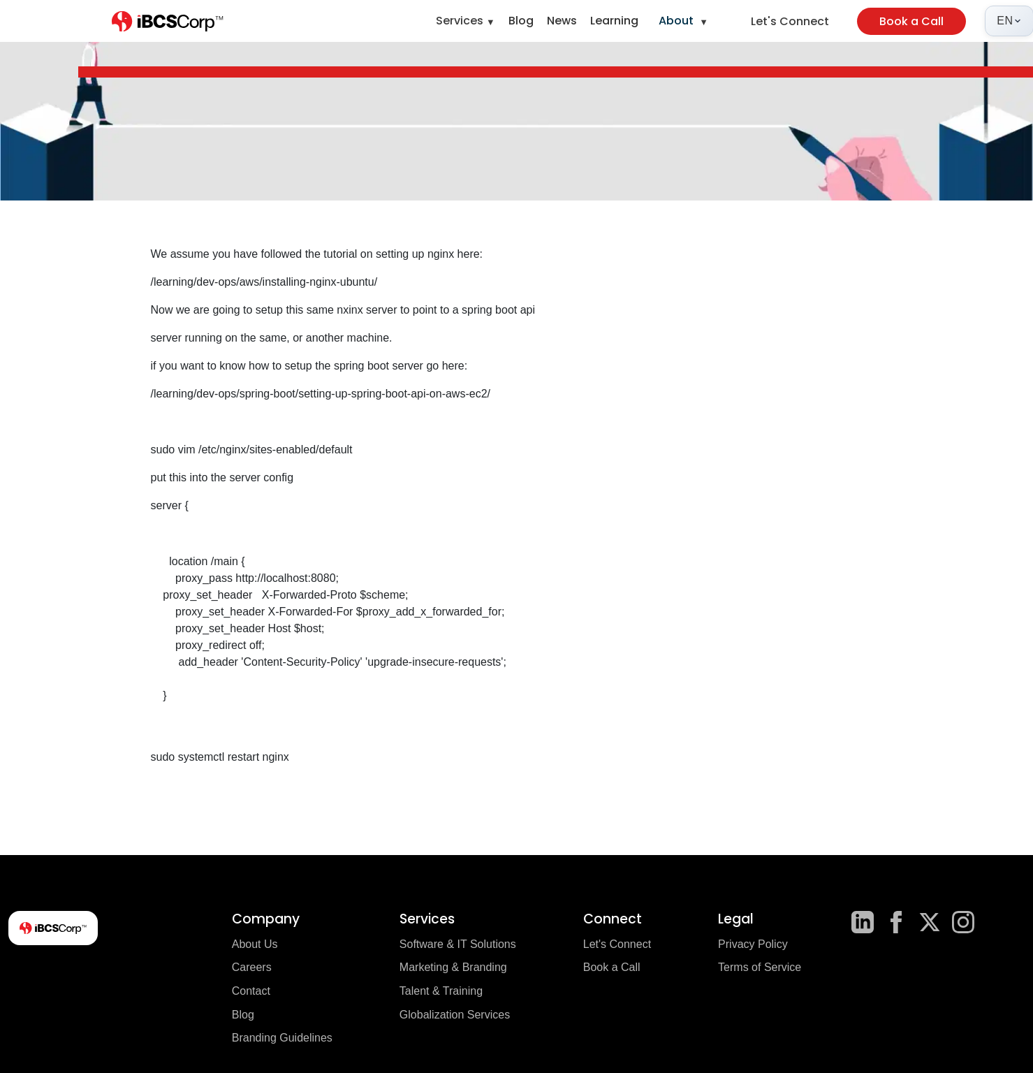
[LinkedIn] (862, 922)
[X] (929, 922)
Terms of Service (759, 967)
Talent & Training (441, 991)
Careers (252, 967)
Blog (521, 21)
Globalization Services (455, 1015)
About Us (255, 944)
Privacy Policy (753, 944)
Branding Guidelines (282, 1038)
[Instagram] (963, 922)
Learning (614, 21)
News (562, 21)
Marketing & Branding (453, 967)
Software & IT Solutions (458, 944)
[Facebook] (896, 922)
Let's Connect (790, 21)
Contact (251, 991)
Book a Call (911, 21)
